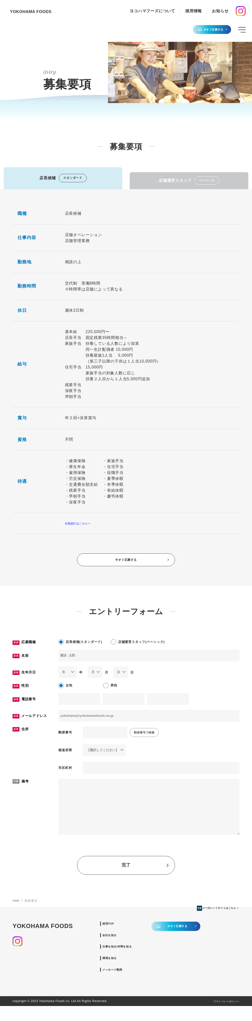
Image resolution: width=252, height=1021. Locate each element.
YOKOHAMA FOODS (40, 11)
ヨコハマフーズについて (152, 11)
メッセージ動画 (135, 983)
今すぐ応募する (204, 29)
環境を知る (131, 970)
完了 (146, 871)
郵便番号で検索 (144, 738)
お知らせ (220, 11)
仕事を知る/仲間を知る (142, 957)
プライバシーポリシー (221, 1016)
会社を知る (131, 944)
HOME (17, 906)
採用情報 (193, 11)
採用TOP (129, 930)
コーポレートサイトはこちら (45, 983)
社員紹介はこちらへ (83, 523)
